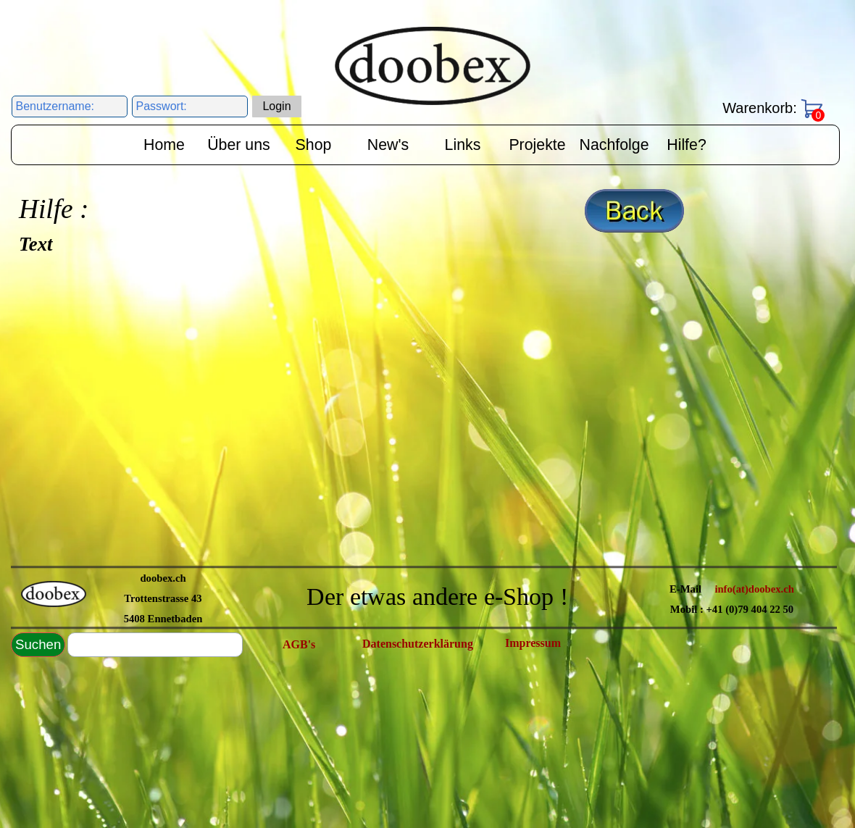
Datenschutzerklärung (417, 643)
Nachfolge (614, 145)
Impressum (533, 643)
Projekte (537, 145)
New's (388, 145)
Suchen (38, 644)
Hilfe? (686, 145)
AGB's (299, 644)
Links (463, 145)
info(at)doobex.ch (754, 589)
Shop (314, 145)
